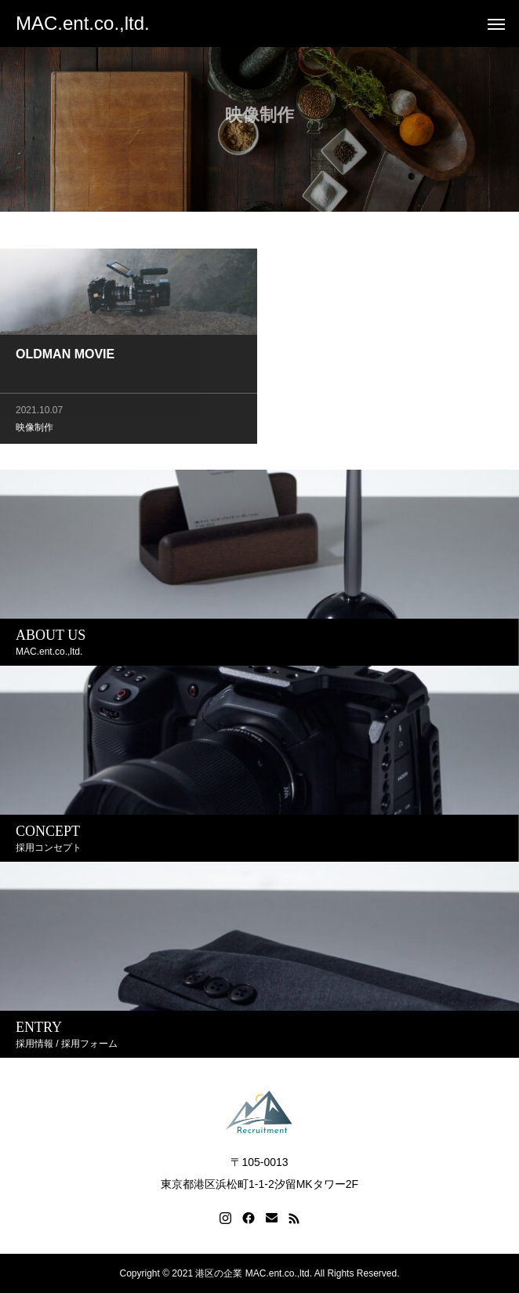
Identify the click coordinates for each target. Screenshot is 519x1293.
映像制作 (34, 428)
